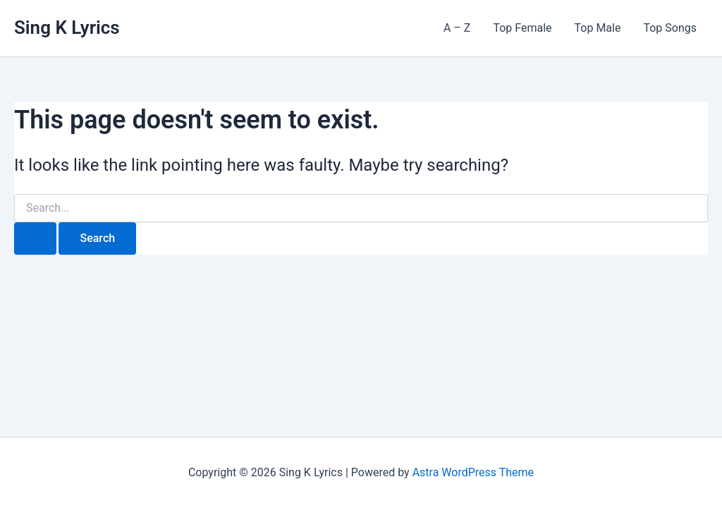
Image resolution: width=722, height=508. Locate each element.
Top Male (598, 28)
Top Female (522, 28)
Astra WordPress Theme (473, 472)
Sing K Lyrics (67, 27)
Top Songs (670, 28)
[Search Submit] (35, 238)
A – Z (456, 28)
